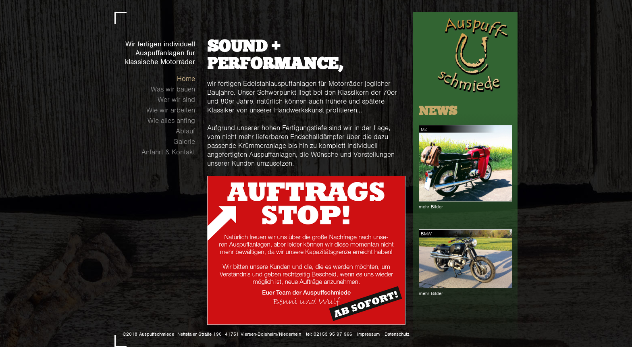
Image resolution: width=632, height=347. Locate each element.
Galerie (184, 141)
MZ (424, 129)
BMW (426, 234)
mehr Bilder (431, 207)
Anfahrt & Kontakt (168, 152)
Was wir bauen (173, 89)
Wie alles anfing (171, 120)
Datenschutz (397, 334)
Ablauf (185, 131)
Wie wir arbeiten (170, 110)
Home (186, 78)
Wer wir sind (176, 99)
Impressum (368, 334)
